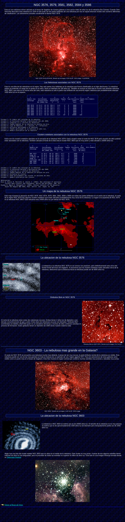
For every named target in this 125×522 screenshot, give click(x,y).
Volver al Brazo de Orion (14, 519)
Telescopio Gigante (14, 471)
